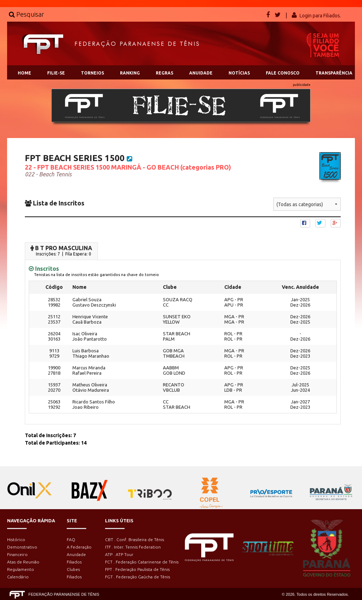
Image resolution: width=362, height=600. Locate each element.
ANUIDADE (201, 73)
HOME (24, 73)
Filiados (74, 562)
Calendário (18, 576)
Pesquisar (26, 14)
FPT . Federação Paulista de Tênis (137, 569)
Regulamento (20, 569)
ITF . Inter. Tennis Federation (133, 547)
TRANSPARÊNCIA (334, 73)
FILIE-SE (56, 73)
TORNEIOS (92, 73)
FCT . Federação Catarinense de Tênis (142, 562)
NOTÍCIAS (239, 73)
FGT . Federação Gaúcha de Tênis (137, 576)
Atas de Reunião (23, 562)
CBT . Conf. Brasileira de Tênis (134, 539)
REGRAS (164, 73)
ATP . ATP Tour (119, 554)
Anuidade (76, 554)
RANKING (130, 73)
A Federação (79, 547)
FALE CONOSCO (283, 73)
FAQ (71, 539)
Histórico (16, 539)
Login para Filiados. (320, 15)
